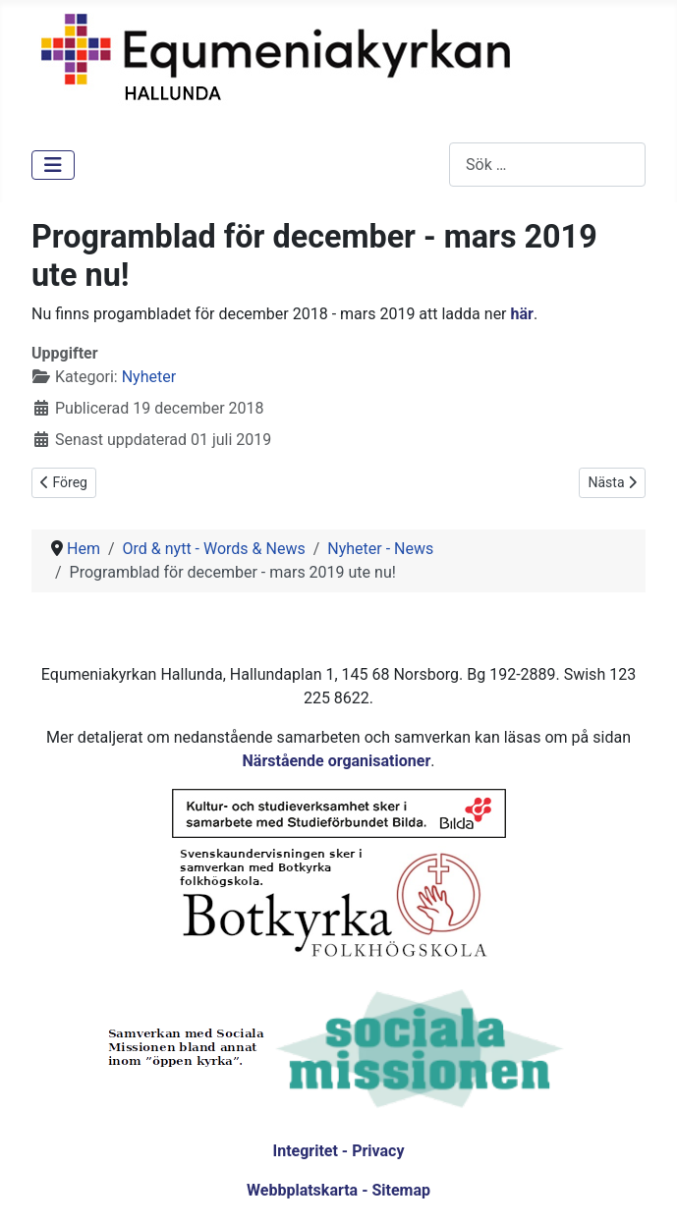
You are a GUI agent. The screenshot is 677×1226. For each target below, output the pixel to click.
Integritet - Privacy (338, 1151)
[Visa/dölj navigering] (53, 165)
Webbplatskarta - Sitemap (338, 1190)
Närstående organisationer (337, 761)
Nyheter (149, 376)
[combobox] (547, 164)
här (522, 314)
